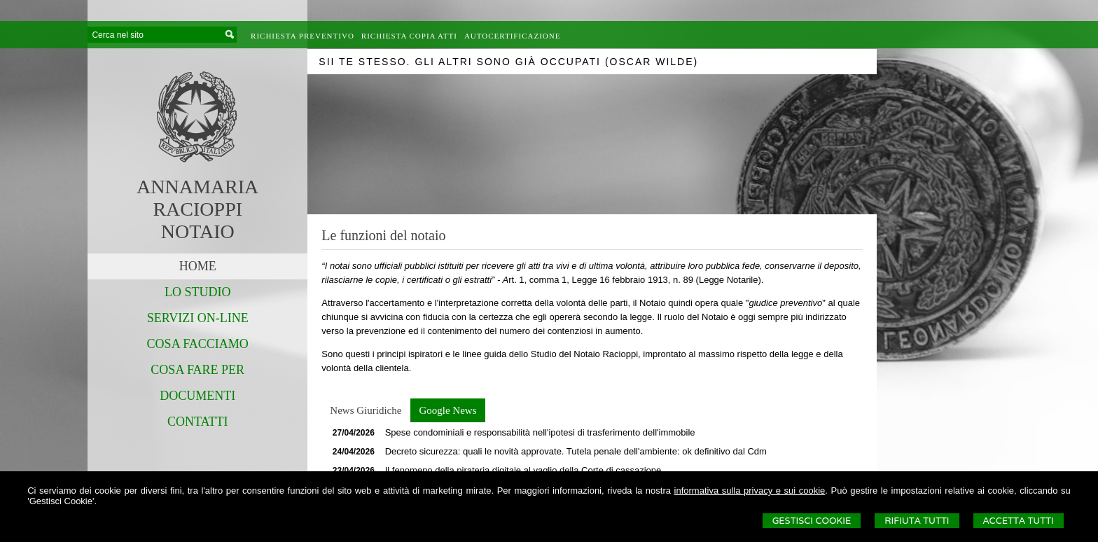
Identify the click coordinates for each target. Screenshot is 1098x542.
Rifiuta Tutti (916, 521)
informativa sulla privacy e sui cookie (750, 490)
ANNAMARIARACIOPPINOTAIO (197, 209)
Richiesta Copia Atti (409, 36)
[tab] (365, 410)
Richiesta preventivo (302, 36)
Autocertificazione (512, 36)
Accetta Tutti (1018, 521)
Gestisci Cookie (812, 521)
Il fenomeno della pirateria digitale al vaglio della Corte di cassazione (523, 470)
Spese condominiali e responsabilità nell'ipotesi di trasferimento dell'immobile (540, 432)
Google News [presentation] (447, 410)
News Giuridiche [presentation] (365, 410)
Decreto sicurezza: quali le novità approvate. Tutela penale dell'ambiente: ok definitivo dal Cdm (576, 451)
